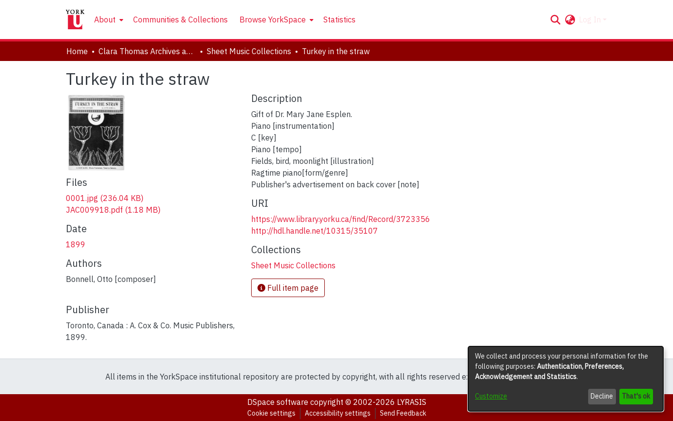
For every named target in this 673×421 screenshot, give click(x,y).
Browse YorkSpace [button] (272, 19)
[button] (555, 19)
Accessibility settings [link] (338, 413)
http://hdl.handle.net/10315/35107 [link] (314, 231)
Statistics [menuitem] (339, 19)
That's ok (636, 396)
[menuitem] (107, 19)
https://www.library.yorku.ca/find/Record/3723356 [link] (340, 219)
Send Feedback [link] (403, 413)
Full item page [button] (287, 288)
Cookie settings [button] (271, 413)
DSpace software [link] (277, 402)
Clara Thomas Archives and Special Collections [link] (147, 51)
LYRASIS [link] (411, 402)
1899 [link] (75, 244)
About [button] (105, 19)
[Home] (75, 19)
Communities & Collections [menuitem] (180, 19)
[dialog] (565, 378)
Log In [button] (591, 19)
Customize (491, 396)
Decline (602, 396)
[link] (104, 198)
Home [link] (77, 51)
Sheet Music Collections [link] (249, 51)
